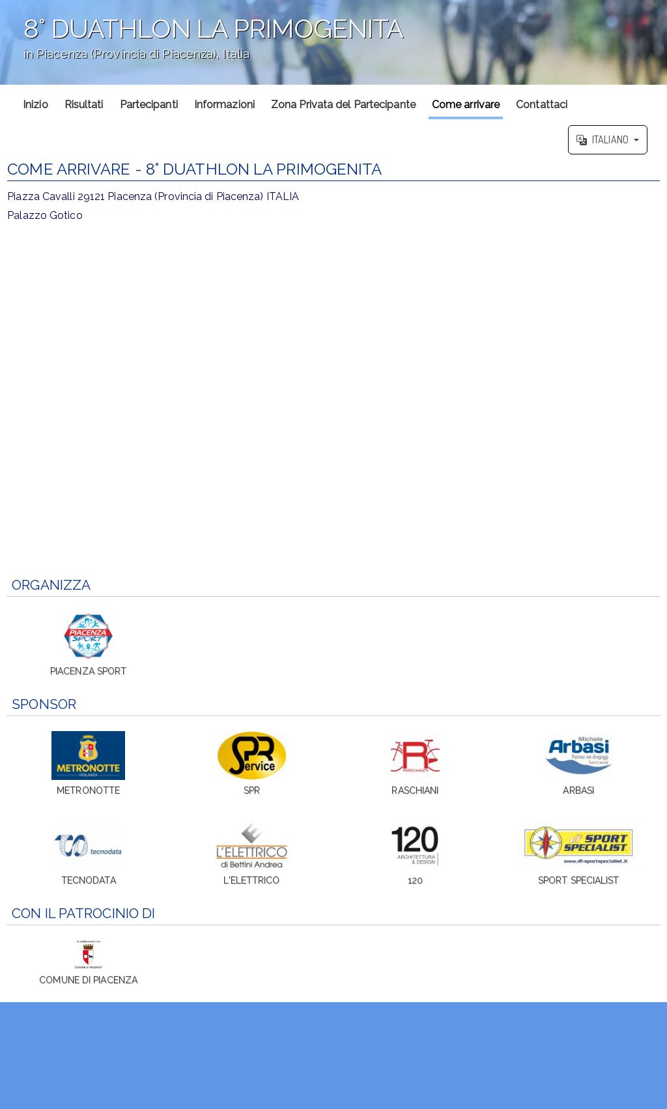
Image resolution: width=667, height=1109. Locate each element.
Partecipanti (149, 104)
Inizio (35, 104)
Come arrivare (466, 104)
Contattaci (541, 104)
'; (333, 42)
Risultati (84, 104)
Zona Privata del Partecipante (343, 104)
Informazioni (224, 104)
